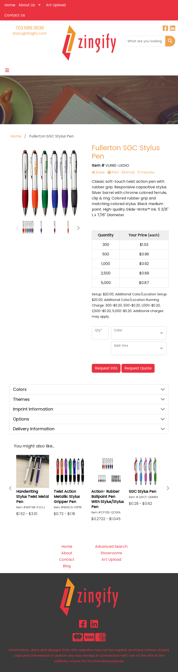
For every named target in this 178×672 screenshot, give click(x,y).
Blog (67, 566)
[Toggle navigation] (7, 70)
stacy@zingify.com (30, 33)
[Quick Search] (143, 41)
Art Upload (56, 5)
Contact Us (14, 15)
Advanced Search (111, 546)
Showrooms (111, 553)
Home (9, 5)
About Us (27, 5)
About (66, 553)
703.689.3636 (29, 28)
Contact (66, 559)
